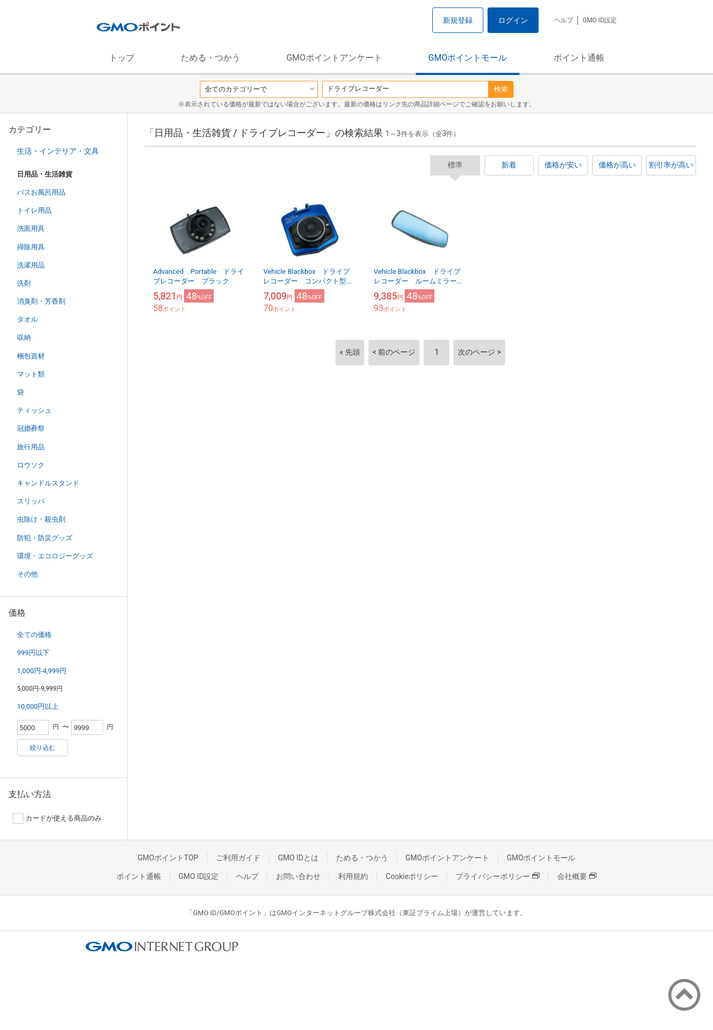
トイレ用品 (34, 210)
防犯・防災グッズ (44, 538)
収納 (24, 337)
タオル (27, 319)
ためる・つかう (210, 58)
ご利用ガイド (238, 857)
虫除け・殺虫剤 (41, 519)
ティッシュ (34, 410)
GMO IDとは (298, 857)
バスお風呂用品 (41, 192)
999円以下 (33, 653)
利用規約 (353, 876)
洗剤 (24, 283)
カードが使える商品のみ (57, 818)
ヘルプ (563, 20)
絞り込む (42, 747)
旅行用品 (31, 447)
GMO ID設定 (599, 20)
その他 (27, 574)
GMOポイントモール (468, 58)
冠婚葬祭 (31, 428)
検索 (501, 89)
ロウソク (31, 465)
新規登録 (458, 20)
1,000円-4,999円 (41, 671)
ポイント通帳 (579, 58)
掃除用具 (31, 247)
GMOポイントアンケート (334, 58)
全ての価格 (34, 635)
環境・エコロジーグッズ (55, 556)
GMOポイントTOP (168, 857)
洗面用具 (31, 228)
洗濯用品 (31, 265)
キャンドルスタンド (48, 483)
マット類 (31, 374)
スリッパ (31, 501)
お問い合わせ (298, 876)
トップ (122, 58)
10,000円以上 (37, 706)
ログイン (513, 20)
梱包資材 (31, 356)
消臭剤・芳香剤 (41, 301)
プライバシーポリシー (498, 876)
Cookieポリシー (411, 876)
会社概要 (577, 876)
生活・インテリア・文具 (58, 151)
